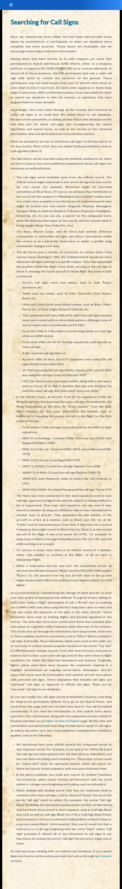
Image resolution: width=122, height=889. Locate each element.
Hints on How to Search (62, 721)
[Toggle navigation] (10, 5)
